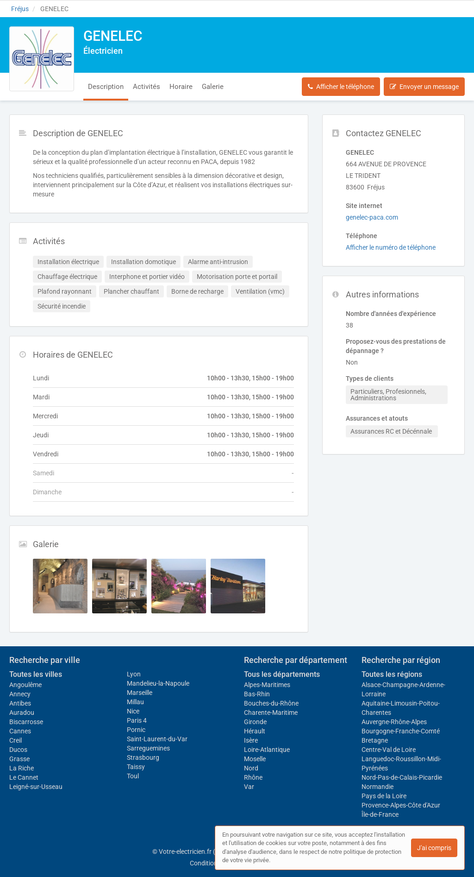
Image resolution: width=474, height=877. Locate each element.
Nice (133, 711)
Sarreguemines (148, 748)
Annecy (20, 694)
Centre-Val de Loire (389, 749)
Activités (146, 86)
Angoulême (25, 684)
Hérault (254, 731)
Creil (15, 740)
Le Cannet (23, 777)
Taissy (136, 766)
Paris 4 (137, 720)
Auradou (21, 712)
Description (106, 86)
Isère (251, 740)
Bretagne (375, 740)
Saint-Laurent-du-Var (157, 739)
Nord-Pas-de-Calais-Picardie (402, 777)
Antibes (20, 703)
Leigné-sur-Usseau (35, 786)
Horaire (181, 86)
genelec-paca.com (372, 217)
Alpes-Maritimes (267, 684)
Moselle (255, 759)
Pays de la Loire (384, 796)
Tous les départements (282, 674)
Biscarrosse (26, 722)
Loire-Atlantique (267, 749)
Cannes (20, 731)
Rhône (253, 777)
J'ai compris (434, 848)
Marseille (139, 692)
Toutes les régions (392, 674)
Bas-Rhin (257, 694)
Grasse (19, 759)
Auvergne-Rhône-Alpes (394, 722)
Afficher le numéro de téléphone (391, 247)
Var (249, 786)
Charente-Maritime (271, 712)
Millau (135, 702)
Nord (251, 768)
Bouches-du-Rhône (271, 703)
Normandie (377, 786)
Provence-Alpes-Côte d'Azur (401, 805)
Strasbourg (143, 757)
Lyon (134, 674)
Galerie (213, 86)
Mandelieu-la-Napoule (158, 683)
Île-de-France (380, 814)
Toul (133, 776)
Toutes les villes (35, 674)
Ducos (18, 749)
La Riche (21, 768)
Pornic (136, 729)
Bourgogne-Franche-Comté (401, 731)
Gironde (255, 722)
